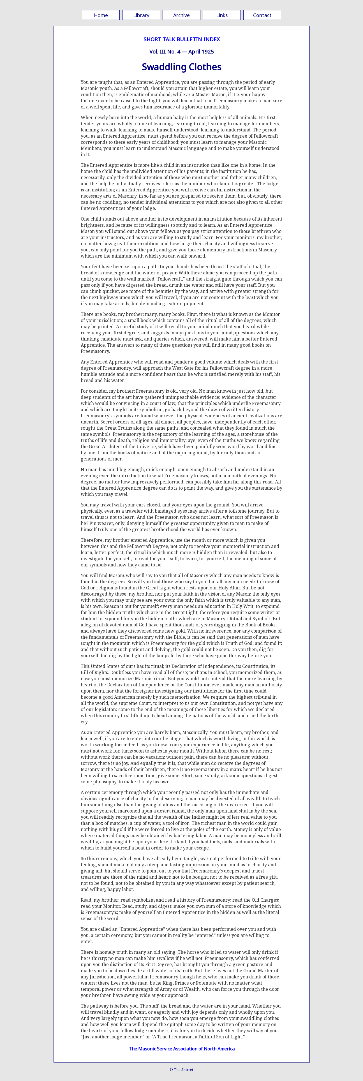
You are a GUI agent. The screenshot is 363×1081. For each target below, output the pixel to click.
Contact (262, 15)
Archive (181, 15)
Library (141, 15)
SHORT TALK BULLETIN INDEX (182, 39)
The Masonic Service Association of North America (182, 1049)
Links (222, 15)
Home (101, 15)
